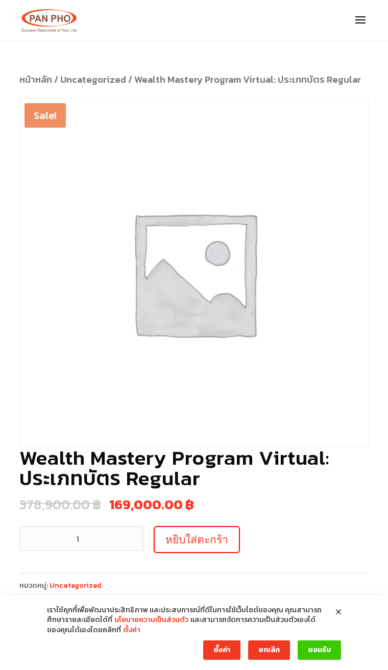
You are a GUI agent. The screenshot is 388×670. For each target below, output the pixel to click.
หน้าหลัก (35, 79)
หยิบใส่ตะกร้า (196, 539)
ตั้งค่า (131, 630)
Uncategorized (93, 79)
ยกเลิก (269, 649)
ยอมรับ (319, 649)
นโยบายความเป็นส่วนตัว (151, 620)
